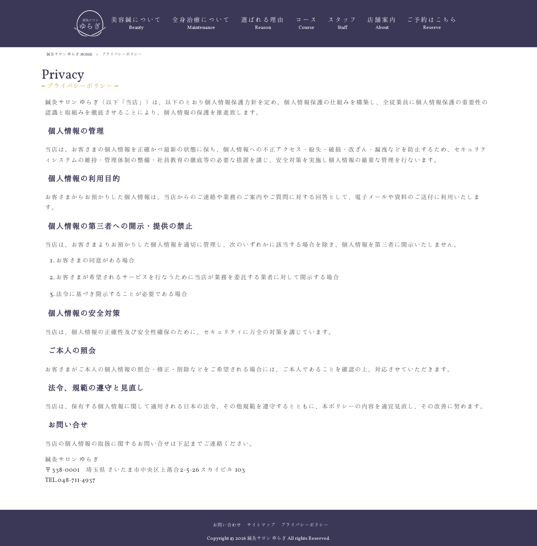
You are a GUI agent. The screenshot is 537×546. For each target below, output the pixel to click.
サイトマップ (261, 525)
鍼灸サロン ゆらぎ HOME (69, 54)
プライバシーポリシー (305, 525)
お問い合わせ (227, 525)
